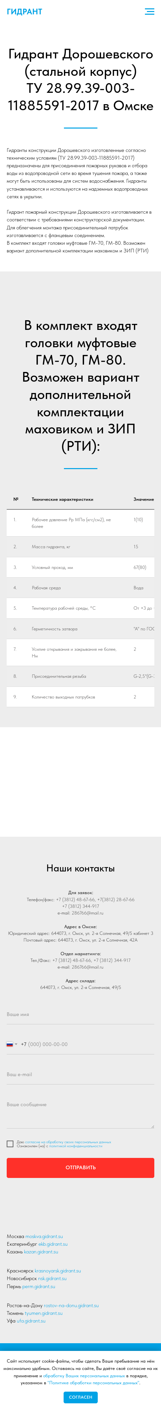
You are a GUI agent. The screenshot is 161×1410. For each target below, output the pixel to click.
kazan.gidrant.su (41, 1251)
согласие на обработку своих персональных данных (68, 1142)
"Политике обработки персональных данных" (93, 1382)
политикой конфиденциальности (75, 1146)
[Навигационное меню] (149, 11)
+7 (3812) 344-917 (80, 906)
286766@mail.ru (87, 913)
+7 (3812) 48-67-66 (75, 899)
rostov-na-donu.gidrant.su (71, 1305)
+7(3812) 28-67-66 (115, 899)
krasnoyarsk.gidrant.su (58, 1270)
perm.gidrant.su (38, 1286)
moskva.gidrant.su (44, 1236)
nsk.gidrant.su (52, 1278)
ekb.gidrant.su (53, 1244)
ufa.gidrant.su (31, 1321)
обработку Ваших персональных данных (84, 1375)
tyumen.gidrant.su (44, 1313)
